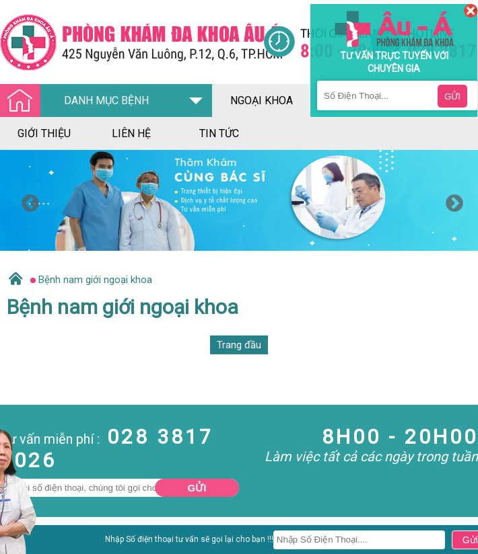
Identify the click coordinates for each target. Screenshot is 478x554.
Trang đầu (239, 345)
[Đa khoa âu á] (131, 42)
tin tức (219, 133)
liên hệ (131, 133)
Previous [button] (27, 200)
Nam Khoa (23, 543)
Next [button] (451, 200)
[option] (239, 200)
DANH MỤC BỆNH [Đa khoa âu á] (78, 101)
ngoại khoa (261, 100)
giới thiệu (44, 133)
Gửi (197, 487)
